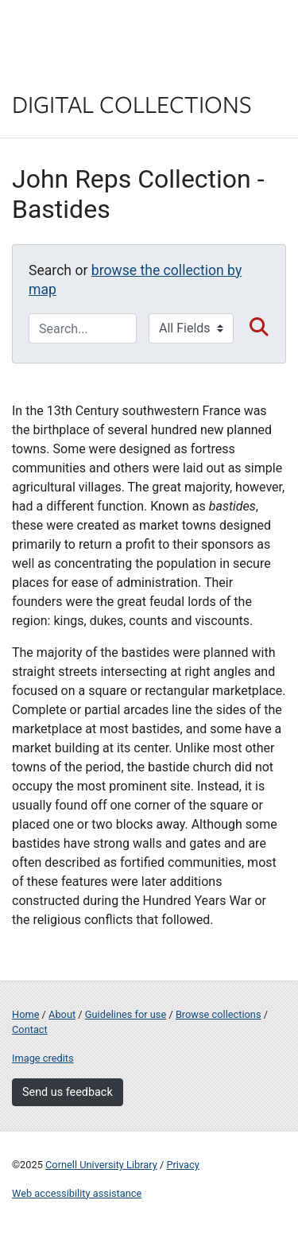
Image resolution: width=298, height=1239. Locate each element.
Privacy (182, 1165)
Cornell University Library (101, 1165)
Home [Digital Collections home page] (25, 1014)
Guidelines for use (125, 1014)
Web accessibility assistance (76, 1193)
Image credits (43, 1058)
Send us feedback (67, 1092)
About (61, 1014)
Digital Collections (132, 103)
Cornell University (91, 31)
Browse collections (218, 1014)
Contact (30, 1029)
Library (59, 73)
